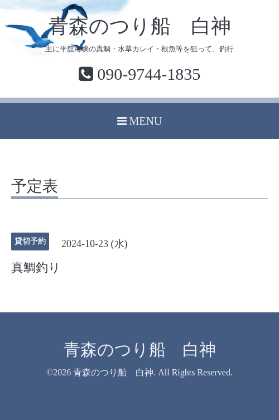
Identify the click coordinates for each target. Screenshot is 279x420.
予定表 (34, 186)
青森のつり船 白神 (140, 26)
